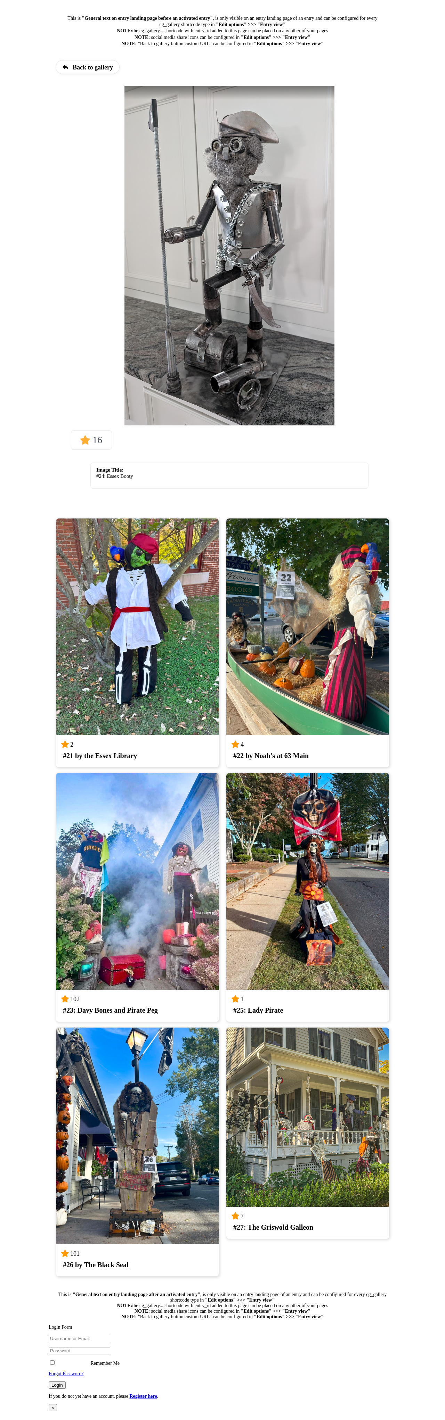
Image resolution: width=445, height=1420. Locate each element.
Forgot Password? (66, 1373)
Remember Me (85, 1363)
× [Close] (52, 1407)
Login (57, 1385)
